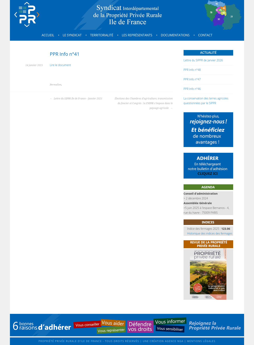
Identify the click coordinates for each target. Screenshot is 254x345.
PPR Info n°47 (192, 79)
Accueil (48, 35)
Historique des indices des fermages (209, 233)
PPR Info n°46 (192, 89)
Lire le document (60, 65)
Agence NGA (173, 341)
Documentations (175, 35)
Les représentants (137, 35)
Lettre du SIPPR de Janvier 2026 (203, 60)
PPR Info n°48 (192, 70)
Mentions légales (201, 341)
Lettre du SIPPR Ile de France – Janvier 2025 (76, 98)
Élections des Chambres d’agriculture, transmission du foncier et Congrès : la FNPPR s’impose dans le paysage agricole (144, 103)
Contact (205, 35)
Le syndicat (72, 35)
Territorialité (101, 35)
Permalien (55, 84)
